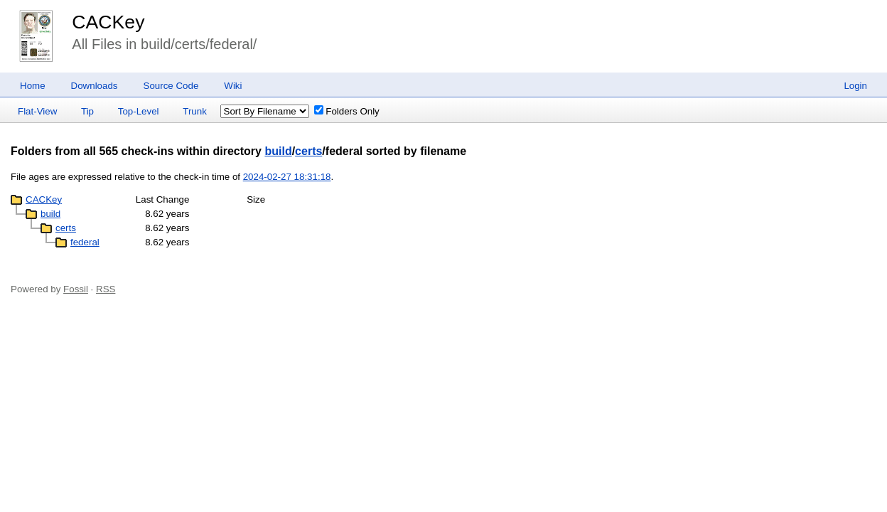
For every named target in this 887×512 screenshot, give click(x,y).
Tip (87, 111)
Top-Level (138, 111)
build (277, 151)
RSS (105, 289)
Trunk (195, 111)
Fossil (75, 289)
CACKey (108, 22)
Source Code (171, 85)
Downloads (94, 85)
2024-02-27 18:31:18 (287, 176)
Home (32, 85)
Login (855, 85)
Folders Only (347, 111)
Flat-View (37, 111)
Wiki (233, 85)
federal (85, 242)
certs (308, 151)
